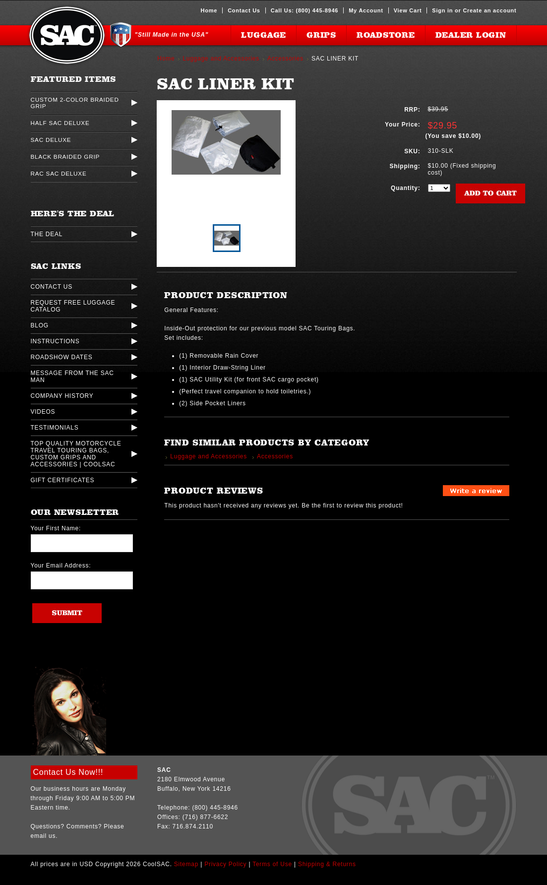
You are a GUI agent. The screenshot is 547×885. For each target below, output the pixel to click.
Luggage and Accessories (220, 58)
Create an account (489, 10)
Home (209, 10)
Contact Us (244, 10)
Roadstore (386, 35)
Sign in (442, 10)
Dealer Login (470, 35)
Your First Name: (56, 528)
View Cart (408, 10)
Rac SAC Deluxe (59, 173)
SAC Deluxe (51, 139)
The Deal (47, 234)
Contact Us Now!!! (68, 772)
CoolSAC (67, 35)
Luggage (263, 35)
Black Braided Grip (65, 156)
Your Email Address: (61, 565)
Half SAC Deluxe (60, 123)
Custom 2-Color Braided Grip (75, 102)
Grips (321, 35)
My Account (366, 10)
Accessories (285, 58)
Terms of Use (272, 864)
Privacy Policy (225, 864)
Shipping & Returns (327, 864)
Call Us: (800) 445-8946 (304, 10)
